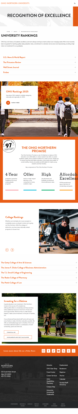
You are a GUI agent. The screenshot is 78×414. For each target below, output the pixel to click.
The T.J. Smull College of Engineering (39, 272)
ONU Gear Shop (52, 369)
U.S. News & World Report (39, 57)
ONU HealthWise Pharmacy (50, 381)
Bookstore (63, 369)
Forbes (39, 72)
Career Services (52, 376)
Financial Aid (11, 332)
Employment (64, 365)
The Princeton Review (39, 62)
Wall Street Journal (39, 67)
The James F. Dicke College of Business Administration (39, 267)
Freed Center (51, 372)
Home (8, 31)
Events (13, 404)
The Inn (62, 376)
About (15, 31)
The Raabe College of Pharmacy (39, 277)
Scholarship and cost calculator (18, 337)
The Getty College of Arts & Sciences (39, 262)
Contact (30, 404)
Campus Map (51, 387)
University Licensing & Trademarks (50, 392)
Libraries (49, 365)
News (16, 404)
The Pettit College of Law (39, 282)
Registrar (62, 372)
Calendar (62, 379)
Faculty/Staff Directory (64, 384)
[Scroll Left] (7, 250)
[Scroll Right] (12, 250)
